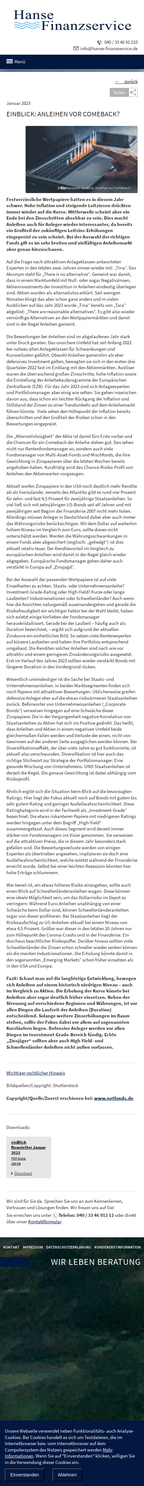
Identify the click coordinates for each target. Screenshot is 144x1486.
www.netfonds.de (113, 1098)
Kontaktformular (44, 1221)
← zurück (126, 81)
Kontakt (11, 1247)
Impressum (33, 1247)
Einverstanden (24, 1474)
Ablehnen (67, 1474)
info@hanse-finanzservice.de (109, 48)
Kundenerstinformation (117, 1247)
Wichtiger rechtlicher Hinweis (35, 1073)
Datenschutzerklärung (68, 1247)
